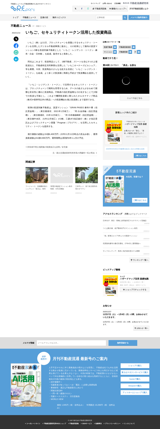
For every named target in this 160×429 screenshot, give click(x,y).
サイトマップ (95, 3)
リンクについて (129, 423)
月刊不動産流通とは (138, 9)
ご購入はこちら (140, 156)
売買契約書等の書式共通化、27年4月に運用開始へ (126, 244)
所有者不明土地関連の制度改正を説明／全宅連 (47, 147)
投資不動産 (108, 47)
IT (135, 52)
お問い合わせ (107, 3)
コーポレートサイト (32, 423)
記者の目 (44, 17)
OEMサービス (86, 423)
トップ (15, 17)
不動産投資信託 (125, 47)
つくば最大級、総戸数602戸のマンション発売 (126, 229)
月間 (126, 214)
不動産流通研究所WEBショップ (54, 423)
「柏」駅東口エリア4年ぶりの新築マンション (126, 237)
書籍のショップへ (118, 9)
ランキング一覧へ (139, 260)
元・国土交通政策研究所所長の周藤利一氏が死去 (75, 153)
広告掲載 (117, 3)
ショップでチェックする (134, 290)
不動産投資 (123, 52)
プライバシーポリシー (112, 423)
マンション (108, 52)
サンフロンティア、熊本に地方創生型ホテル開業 (126, 252)
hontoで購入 (134, 379)
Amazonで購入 (135, 386)
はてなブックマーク (138, 214)
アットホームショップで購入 (135, 392)
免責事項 (98, 423)
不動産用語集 (99, 9)
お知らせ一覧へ (141, 328)
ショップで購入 (135, 366)
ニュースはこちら (134, 98)
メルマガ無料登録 (138, 17)
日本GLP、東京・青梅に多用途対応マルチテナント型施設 (126, 222)
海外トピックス (59, 17)
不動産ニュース (29, 17)
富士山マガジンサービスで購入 (135, 372)
